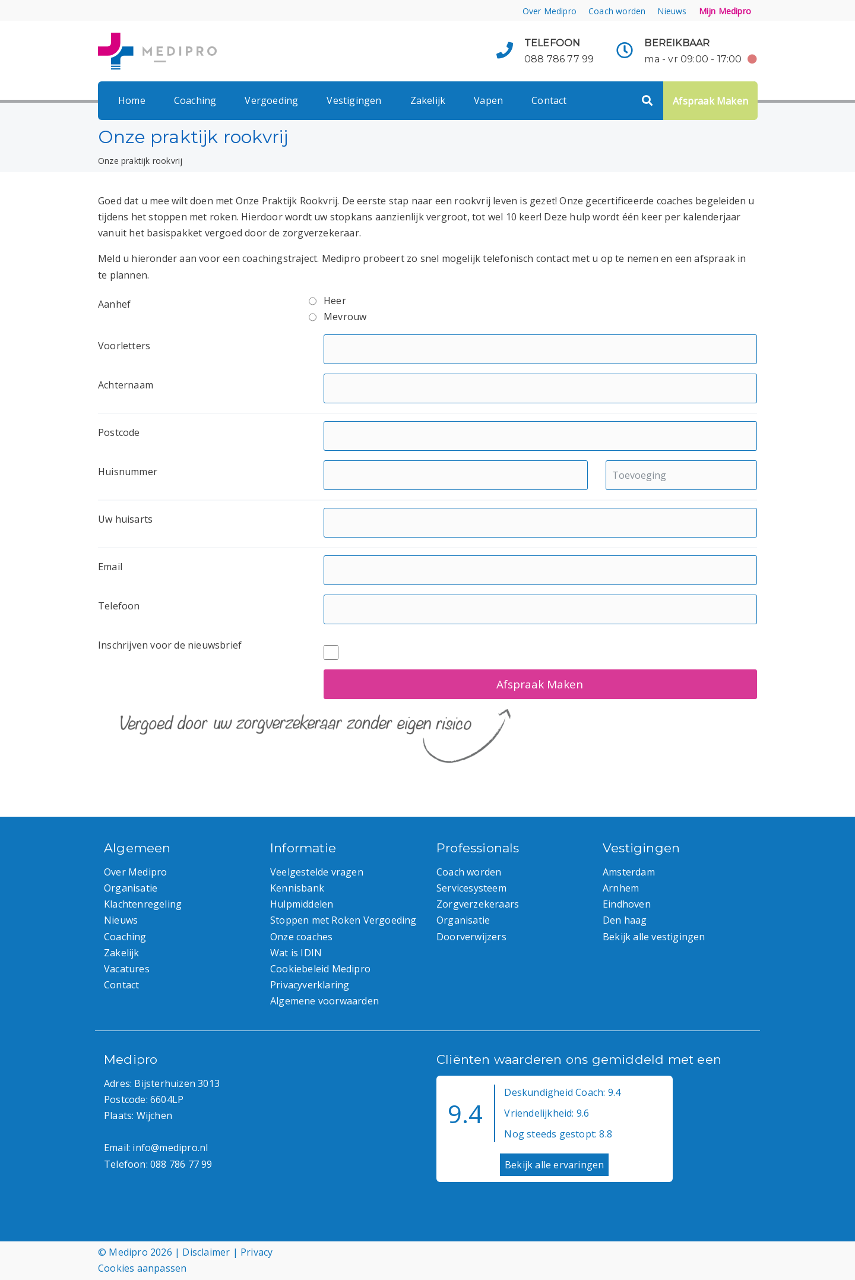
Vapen (488, 100)
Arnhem (621, 888)
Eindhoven (627, 904)
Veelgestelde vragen (316, 871)
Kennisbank (297, 888)
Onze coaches (301, 936)
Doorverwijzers (471, 936)
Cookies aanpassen (142, 1268)
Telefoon (119, 605)
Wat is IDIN (296, 952)
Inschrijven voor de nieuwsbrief (170, 645)
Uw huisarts (125, 519)
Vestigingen (354, 100)
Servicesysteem (471, 888)
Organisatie (130, 888)
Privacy (256, 1252)
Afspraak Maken (710, 101)
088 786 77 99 (559, 59)
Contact (548, 100)
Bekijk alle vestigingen (654, 936)
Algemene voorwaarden (324, 1000)
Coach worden (616, 11)
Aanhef (114, 304)
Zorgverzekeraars (477, 904)
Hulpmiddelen (301, 904)
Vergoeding (271, 100)
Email (110, 566)
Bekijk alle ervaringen (554, 1164)
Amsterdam (629, 871)
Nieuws (671, 11)
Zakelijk (428, 100)
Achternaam (125, 384)
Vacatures (127, 968)
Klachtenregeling (143, 904)
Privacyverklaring (309, 984)
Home (131, 100)
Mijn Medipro (725, 11)
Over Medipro (549, 11)
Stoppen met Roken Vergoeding (343, 920)
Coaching (195, 100)
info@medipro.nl (170, 1147)
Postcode (119, 432)
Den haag (625, 920)
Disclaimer (206, 1252)
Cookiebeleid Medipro (320, 968)
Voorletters (124, 345)
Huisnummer (127, 471)
